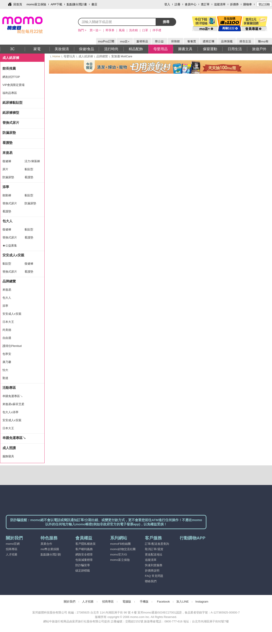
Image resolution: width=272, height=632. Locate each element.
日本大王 (8, 321)
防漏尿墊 (9, 133)
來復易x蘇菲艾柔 (13, 404)
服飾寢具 (8, 456)
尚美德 (6, 330)
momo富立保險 (36, 4)
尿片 (5, 169)
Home (56, 56)
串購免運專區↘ (12, 396)
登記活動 (264, 4)
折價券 (234, 4)
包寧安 (6, 354)
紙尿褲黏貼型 (12, 102)
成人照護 (9, 448)
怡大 (5, 370)
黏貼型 (29, 169)
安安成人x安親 (13, 255)
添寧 (5, 187)
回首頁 (17, 4)
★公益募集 (9, 245)
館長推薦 (9, 68)
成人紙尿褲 (85, 56)
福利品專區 (9, 93)
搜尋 (166, 22)
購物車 (247, 4)
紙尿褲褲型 (10, 112)
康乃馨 (6, 362)
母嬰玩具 (69, 56)
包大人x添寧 (10, 412)
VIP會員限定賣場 (13, 85)
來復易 (7, 153)
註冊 (177, 4)
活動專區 (9, 388)
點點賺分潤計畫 (77, 4)
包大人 (7, 221)
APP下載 (56, 4)
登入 (167, 4)
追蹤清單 (220, 4)
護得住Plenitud (12, 346)
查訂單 (205, 4)
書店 (94, 4)
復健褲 (6, 161)
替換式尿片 (10, 122)
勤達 (5, 378)
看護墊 (7, 143)
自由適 (6, 338)
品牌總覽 (102, 56)
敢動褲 (6, 195)
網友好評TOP (11, 77)
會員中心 (190, 4)
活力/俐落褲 (32, 161)
